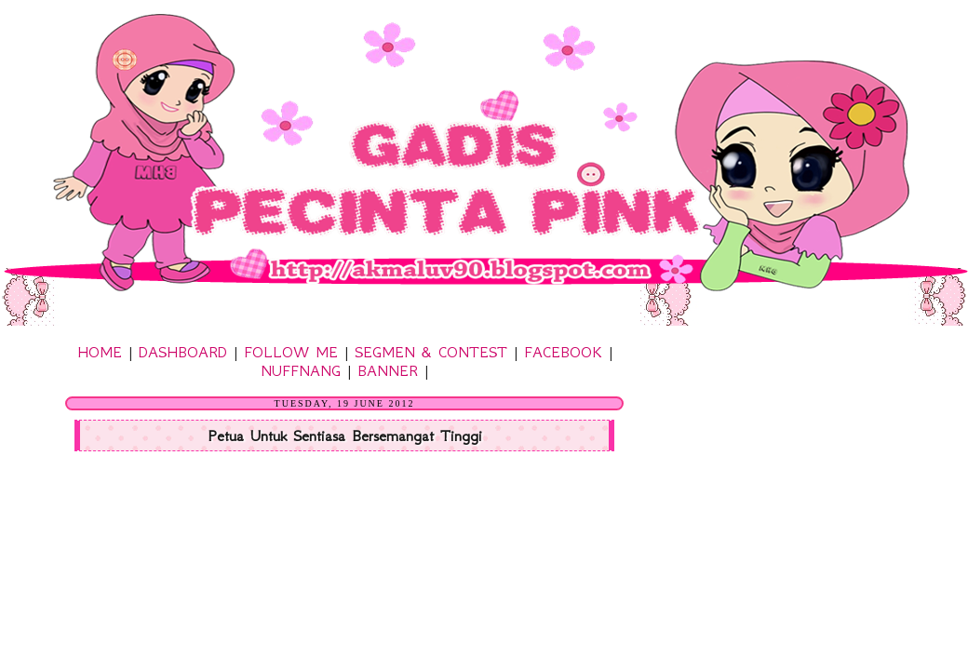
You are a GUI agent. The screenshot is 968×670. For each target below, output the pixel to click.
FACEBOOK (563, 351)
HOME (99, 351)
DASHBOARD (183, 351)
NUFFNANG (301, 370)
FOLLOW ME (291, 351)
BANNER (387, 370)
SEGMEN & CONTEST (431, 351)
